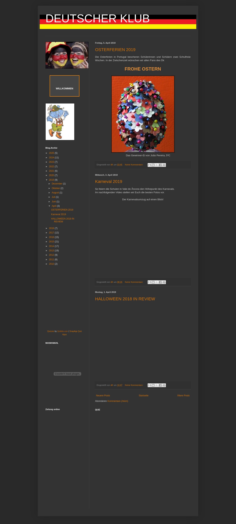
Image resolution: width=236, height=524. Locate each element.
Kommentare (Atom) (117, 401)
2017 (52, 232)
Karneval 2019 (108, 181)
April (54, 206)
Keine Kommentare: (134, 164)
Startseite (144, 395)
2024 (52, 157)
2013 (52, 250)
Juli (54, 197)
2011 (52, 259)
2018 (52, 228)
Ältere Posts (183, 395)
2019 (52, 180)
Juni (54, 201)
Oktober (56, 188)
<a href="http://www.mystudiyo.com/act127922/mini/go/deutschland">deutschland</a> (146, 462)
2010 (52, 264)
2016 (52, 237)
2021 (52, 171)
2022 (52, 166)
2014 (52, 246)
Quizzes (50, 331)
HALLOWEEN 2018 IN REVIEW (125, 298)
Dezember (57, 183)
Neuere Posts (103, 395)
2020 (52, 175)
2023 (52, 162)
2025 (52, 153)
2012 (52, 255)
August (56, 192)
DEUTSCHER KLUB (97, 18)
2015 (52, 241)
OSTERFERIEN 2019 (115, 49)
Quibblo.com (62, 331)
